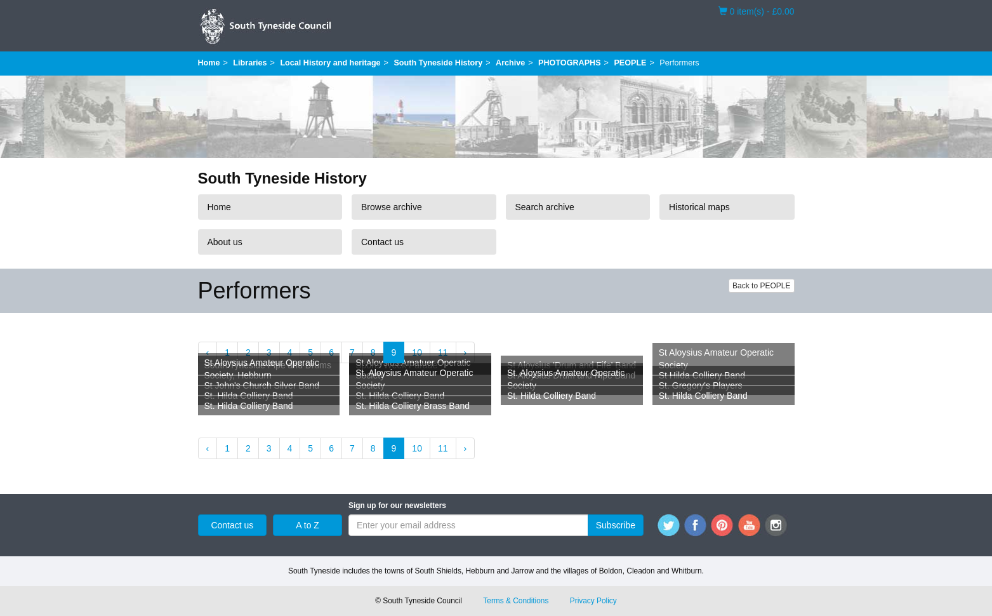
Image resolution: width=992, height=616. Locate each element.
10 (417, 352)
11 (443, 352)
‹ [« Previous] (207, 352)
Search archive (544, 207)
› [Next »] (465, 352)
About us (225, 242)
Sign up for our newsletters (397, 505)
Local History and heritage (330, 62)
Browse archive (391, 207)
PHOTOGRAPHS (569, 62)
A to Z (307, 525)
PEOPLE (630, 62)
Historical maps (699, 207)
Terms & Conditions (515, 600)
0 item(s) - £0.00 (756, 11)
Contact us (382, 242)
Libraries (250, 62)
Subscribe (615, 525)
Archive (510, 62)
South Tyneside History (437, 62)
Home (209, 62)
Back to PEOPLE (761, 285)
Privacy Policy (593, 600)
